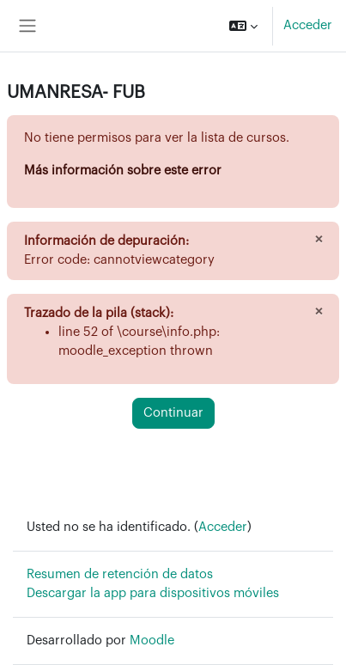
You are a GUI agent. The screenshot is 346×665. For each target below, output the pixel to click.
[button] (243, 26)
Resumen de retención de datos (120, 574)
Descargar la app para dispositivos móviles (153, 593)
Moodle (152, 640)
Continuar (173, 412)
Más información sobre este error (123, 170)
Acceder (307, 25)
